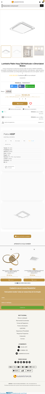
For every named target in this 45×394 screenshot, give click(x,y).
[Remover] (19, 99)
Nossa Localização (22, 318)
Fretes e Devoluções (22, 325)
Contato (22, 338)
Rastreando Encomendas (22, 320)
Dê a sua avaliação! (30, 75)
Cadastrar (22, 307)
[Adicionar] (25, 99)
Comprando (22, 336)
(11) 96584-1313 (22, 350)
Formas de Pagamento (22, 323)
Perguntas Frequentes (22, 333)
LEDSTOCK (22, 328)
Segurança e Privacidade (22, 331)
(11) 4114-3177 (22, 347)
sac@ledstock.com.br (22, 353)
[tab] (22, 112)
